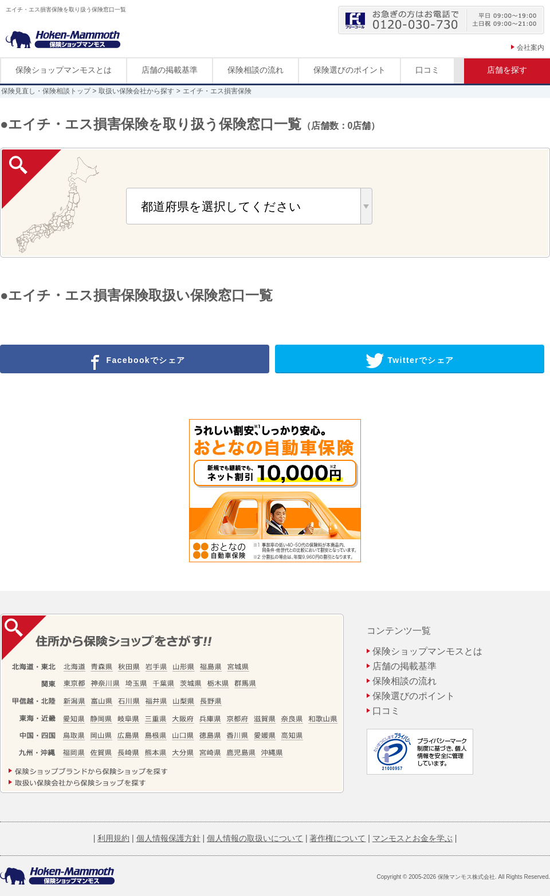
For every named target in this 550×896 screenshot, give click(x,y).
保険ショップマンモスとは (63, 69)
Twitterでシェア (410, 361)
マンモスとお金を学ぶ (412, 838)
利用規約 (113, 838)
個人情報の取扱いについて (255, 838)
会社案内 (530, 48)
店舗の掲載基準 (170, 69)
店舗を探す (507, 69)
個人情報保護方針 (168, 838)
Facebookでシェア (135, 361)
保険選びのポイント (349, 69)
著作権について (337, 838)
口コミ (427, 69)
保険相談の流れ (255, 69)
